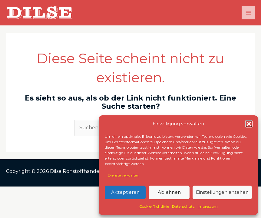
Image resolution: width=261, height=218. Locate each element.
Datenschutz (183, 206)
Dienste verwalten (123, 175)
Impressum (208, 206)
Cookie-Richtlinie (154, 206)
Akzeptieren (125, 192)
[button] (249, 124)
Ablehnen (169, 192)
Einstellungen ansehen (222, 192)
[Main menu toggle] (248, 12)
